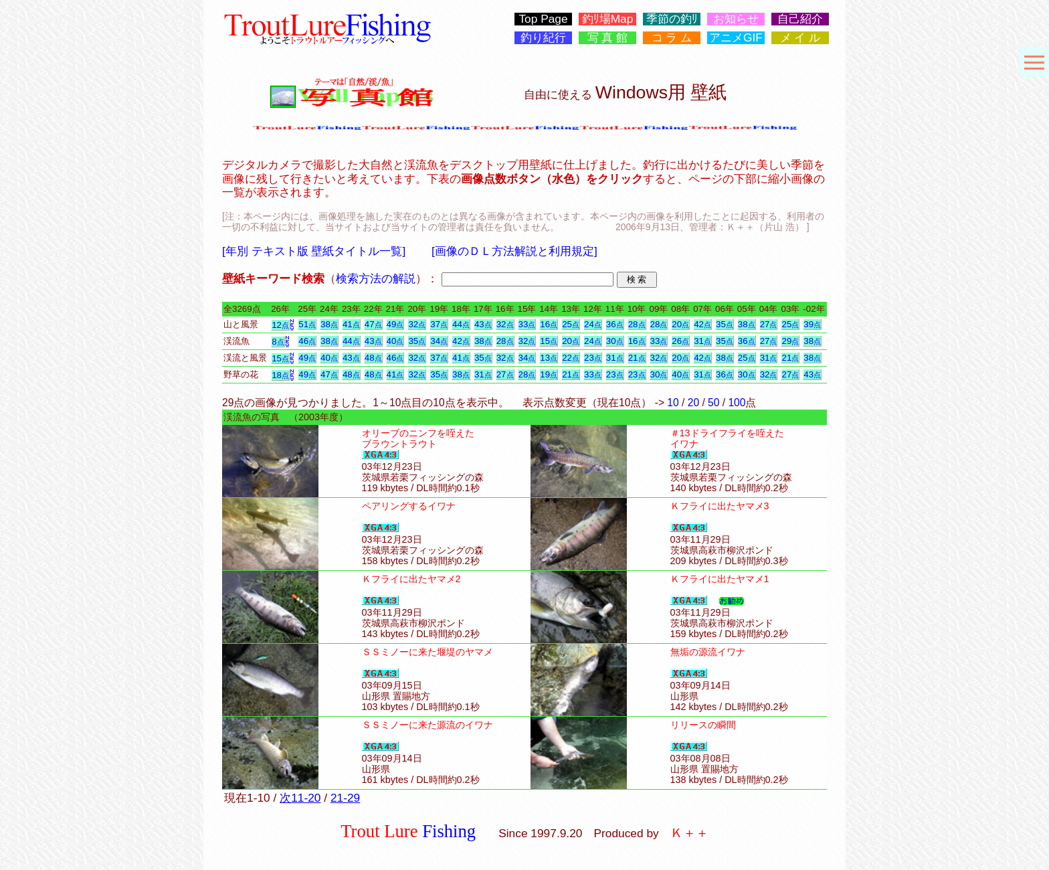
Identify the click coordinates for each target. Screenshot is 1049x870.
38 (329, 324)
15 (548, 341)
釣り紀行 (543, 37)
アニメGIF (736, 37)
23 (592, 358)
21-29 (345, 797)
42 (702, 324)
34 (439, 341)
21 (637, 358)
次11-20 (300, 797)
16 (548, 324)
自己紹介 (800, 19)
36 (615, 324)
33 (527, 324)
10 (672, 402)
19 (548, 374)
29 (790, 341)
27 (768, 324)
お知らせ (736, 19)
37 (439, 324)
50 (713, 402)
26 (680, 341)
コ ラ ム (672, 37)
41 (351, 324)
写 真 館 (607, 37)
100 (736, 402)
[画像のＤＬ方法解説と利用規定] (514, 251)
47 (373, 324)
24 (592, 324)
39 (812, 324)
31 (702, 341)
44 (461, 324)
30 (615, 341)
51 (307, 324)
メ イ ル (800, 37)
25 (570, 324)
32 (416, 324)
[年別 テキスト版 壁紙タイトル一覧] (313, 251)
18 (280, 375)
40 (395, 341)
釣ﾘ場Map (608, 19)
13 (548, 358)
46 (307, 341)
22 (570, 358)
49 (395, 324)
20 (680, 324)
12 (280, 325)
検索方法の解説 (375, 278)
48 (373, 358)
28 (637, 324)
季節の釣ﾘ (672, 19)
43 (483, 324)
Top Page (542, 19)
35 (724, 324)
